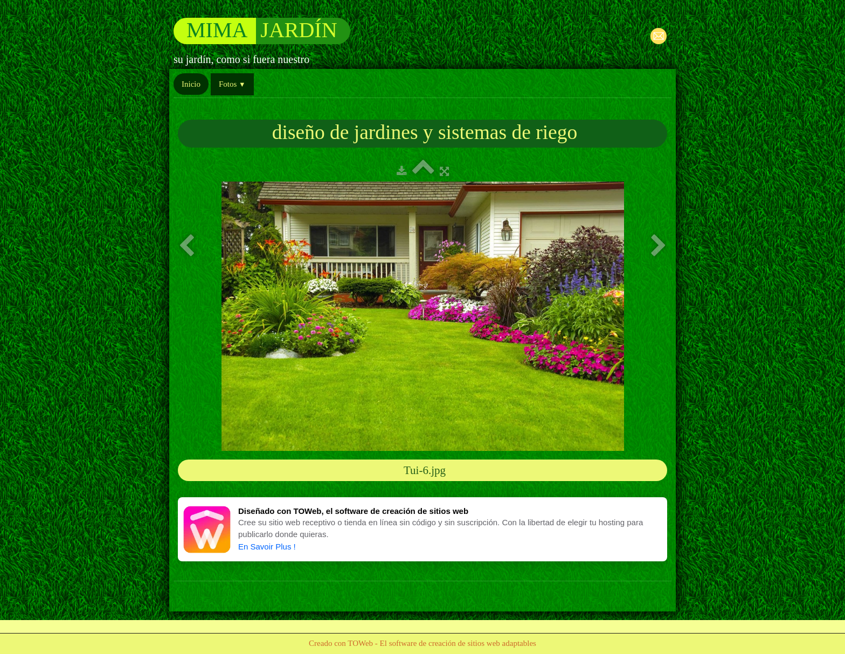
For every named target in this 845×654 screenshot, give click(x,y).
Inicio (191, 84)
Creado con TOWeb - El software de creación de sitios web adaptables (422, 643)
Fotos (232, 84)
